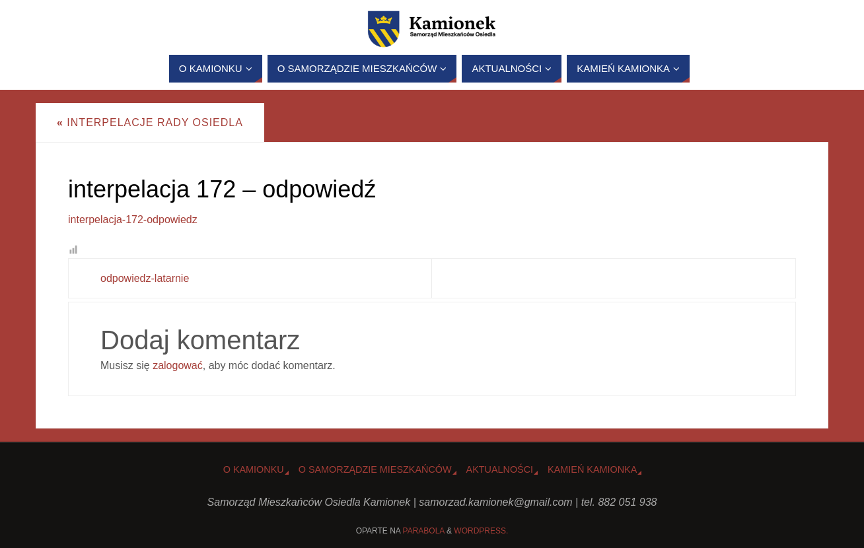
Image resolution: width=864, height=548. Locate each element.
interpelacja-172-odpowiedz (133, 219)
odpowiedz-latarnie (144, 278)
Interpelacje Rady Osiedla (150, 122)
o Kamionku (253, 469)
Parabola (424, 530)
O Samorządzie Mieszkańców (375, 469)
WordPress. (481, 530)
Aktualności (500, 469)
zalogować (178, 365)
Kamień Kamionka (592, 469)
